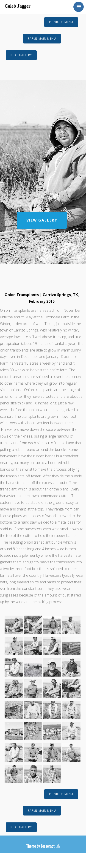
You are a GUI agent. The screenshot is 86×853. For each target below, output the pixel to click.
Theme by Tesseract (40, 846)
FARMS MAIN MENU (42, 38)
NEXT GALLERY (21, 55)
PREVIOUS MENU (61, 22)
